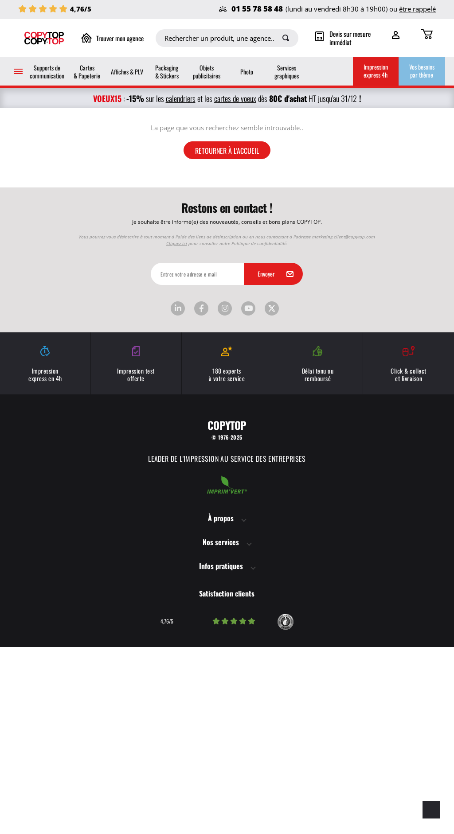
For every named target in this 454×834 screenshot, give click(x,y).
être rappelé (417, 8)
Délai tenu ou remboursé (317, 551)
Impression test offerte (136, 551)
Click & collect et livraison (408, 551)
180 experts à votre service (227, 551)
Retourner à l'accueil (227, 337)
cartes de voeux (235, 98)
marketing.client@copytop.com (343, 423)
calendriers (181, 98)
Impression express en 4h (45, 551)
